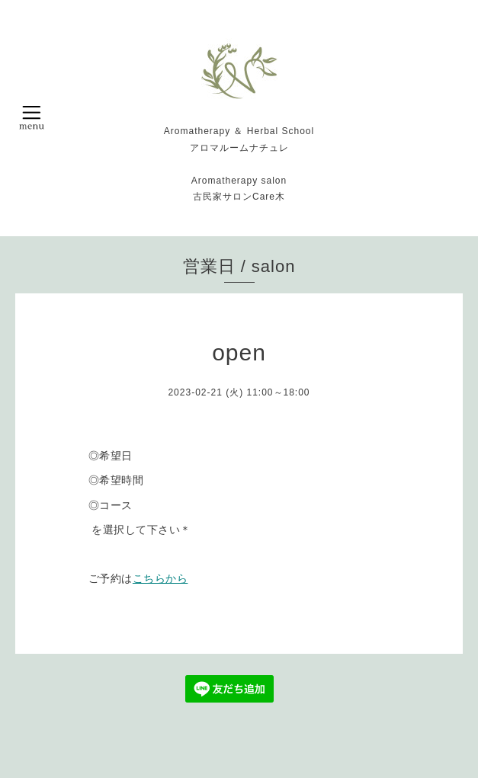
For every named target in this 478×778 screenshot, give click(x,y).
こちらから (160, 578)
